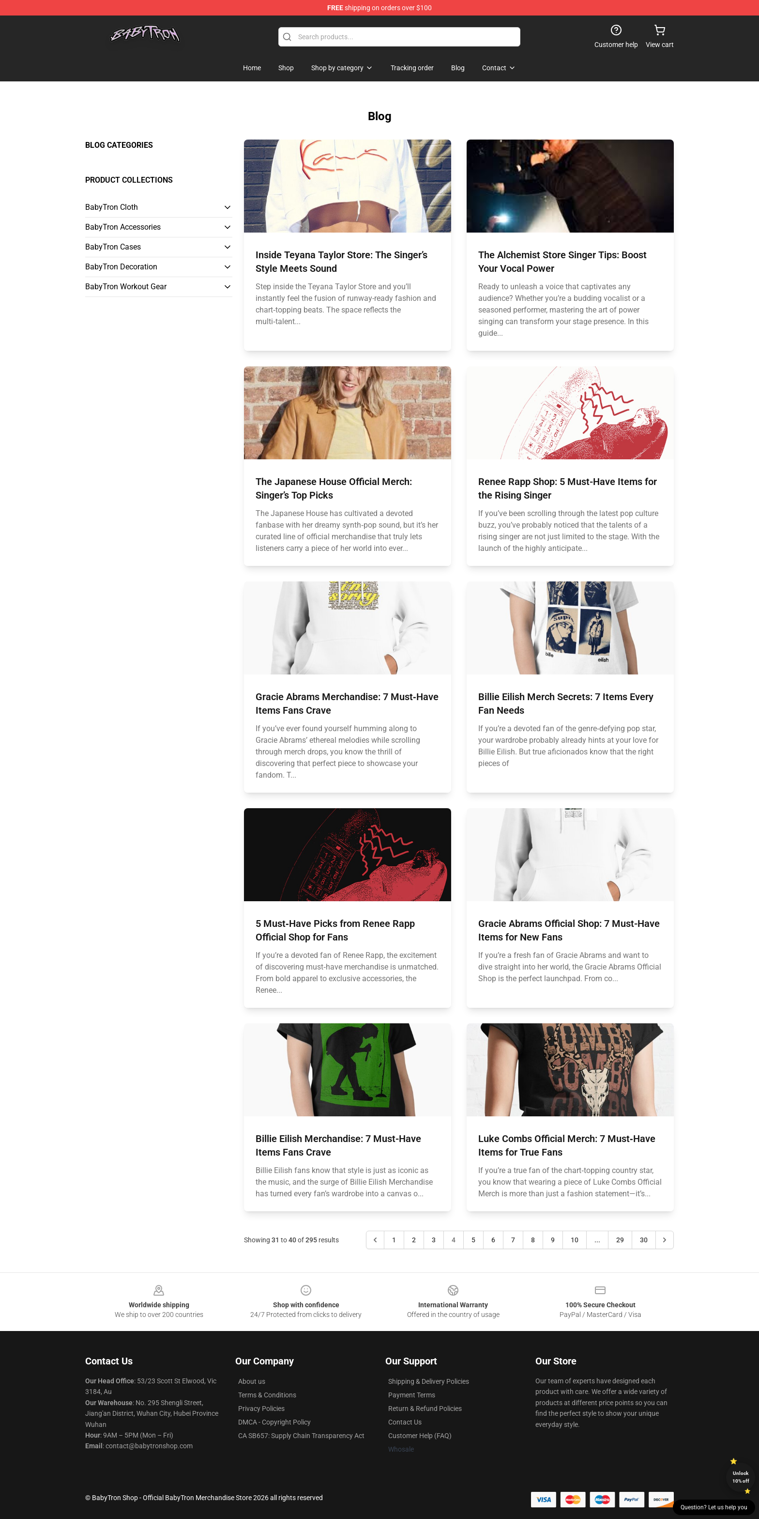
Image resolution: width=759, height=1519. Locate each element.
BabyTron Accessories (123, 227)
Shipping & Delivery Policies (428, 1381)
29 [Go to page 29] (620, 1240)
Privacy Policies (261, 1408)
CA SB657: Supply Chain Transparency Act (301, 1436)
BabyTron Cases (113, 246)
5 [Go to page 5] (473, 1240)
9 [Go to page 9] (553, 1240)
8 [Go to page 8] (533, 1240)
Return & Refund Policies (425, 1408)
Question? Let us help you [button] (714, 1507)
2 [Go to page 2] (414, 1240)
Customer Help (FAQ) (420, 1436)
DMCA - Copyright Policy (274, 1422)
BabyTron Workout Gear (126, 286)
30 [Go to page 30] (644, 1240)
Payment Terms (411, 1395)
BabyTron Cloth (111, 207)
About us (251, 1381)
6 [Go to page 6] (493, 1240)
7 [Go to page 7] (513, 1240)
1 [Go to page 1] (394, 1240)
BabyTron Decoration (121, 266)
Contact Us (405, 1422)
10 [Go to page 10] (574, 1240)
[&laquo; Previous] (375, 1240)
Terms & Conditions (267, 1395)
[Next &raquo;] (664, 1240)
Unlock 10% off (740, 1477)
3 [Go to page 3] (434, 1240)
